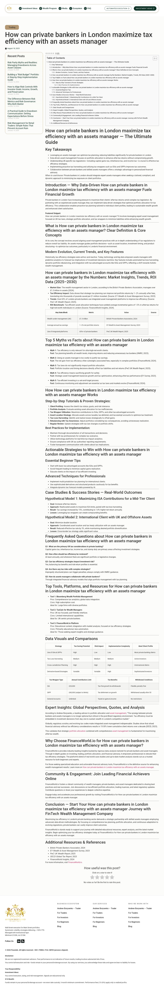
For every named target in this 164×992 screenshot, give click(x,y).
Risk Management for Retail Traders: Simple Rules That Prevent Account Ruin (21, 125)
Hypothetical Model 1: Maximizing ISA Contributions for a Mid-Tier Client (79, 97)
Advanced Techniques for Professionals (68, 92)
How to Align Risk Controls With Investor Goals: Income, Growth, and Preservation (23, 89)
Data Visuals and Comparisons (63, 107)
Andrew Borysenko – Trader (69, 908)
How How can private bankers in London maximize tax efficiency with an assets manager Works (85, 80)
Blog (59, 926)
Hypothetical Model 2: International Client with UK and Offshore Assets (78, 100)
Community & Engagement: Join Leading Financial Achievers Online (76, 115)
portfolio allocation (77, 731)
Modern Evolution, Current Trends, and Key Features (72, 72)
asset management (118, 713)
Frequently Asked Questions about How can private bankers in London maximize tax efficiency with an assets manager (93, 102)
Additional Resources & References (65, 123)
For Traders (62, 913)
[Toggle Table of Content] (153, 58)
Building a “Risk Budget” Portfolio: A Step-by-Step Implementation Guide (23, 77)
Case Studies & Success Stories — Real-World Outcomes (71, 95)
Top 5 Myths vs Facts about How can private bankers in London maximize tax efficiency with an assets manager (90, 78)
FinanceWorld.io (75, 862)
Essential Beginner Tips (63, 90)
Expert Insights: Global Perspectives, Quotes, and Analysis (73, 110)
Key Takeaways (57, 65)
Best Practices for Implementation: (69, 85)
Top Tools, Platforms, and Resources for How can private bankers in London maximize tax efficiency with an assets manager (96, 105)
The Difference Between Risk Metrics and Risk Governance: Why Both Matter (22, 101)
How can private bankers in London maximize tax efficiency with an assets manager (118, 767)
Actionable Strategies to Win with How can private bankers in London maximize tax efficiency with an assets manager (92, 87)
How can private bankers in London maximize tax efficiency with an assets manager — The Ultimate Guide (88, 62)
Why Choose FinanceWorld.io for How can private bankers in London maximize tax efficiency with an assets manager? (93, 113)
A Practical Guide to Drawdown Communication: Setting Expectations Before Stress (22, 113)
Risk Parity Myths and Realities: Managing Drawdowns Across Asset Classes (22, 65)
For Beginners (63, 922)
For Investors (62, 917)
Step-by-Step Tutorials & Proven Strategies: (69, 83)
